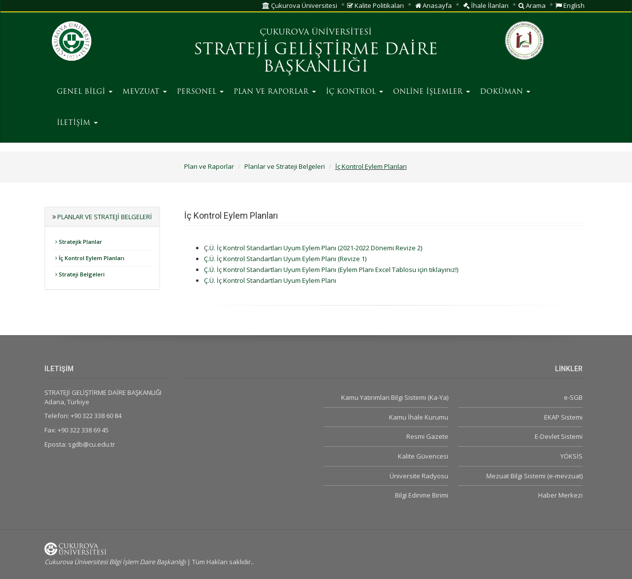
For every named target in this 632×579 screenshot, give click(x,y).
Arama (532, 5)
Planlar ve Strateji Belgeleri (284, 166)
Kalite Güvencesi (423, 456)
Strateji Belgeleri (80, 274)
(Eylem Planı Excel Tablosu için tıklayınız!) (398, 269)
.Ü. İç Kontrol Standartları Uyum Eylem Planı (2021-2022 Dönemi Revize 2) (315, 247)
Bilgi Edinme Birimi (421, 495)
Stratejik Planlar (78, 241)
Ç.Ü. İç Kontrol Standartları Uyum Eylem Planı (270, 269)
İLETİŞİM (77, 123)
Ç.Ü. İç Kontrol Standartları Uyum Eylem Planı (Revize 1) (285, 258)
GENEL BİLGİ (85, 92)
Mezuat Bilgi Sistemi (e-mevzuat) (534, 475)
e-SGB (573, 397)
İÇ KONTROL (354, 92)
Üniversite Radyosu (419, 475)
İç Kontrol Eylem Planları (371, 166)
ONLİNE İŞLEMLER (431, 92)
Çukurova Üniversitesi (299, 5)
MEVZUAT (144, 92)
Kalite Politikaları (375, 5)
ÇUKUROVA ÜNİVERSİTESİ (316, 33)
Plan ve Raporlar (209, 166)
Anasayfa (433, 5)
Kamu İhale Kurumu (418, 417)
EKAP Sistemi (563, 417)
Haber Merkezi (560, 495)
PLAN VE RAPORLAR (275, 92)
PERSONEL (200, 92)
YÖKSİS (571, 456)
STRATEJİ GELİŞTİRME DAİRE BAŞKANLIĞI (316, 59)
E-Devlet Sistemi (559, 436)
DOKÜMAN (505, 92)
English (570, 5)
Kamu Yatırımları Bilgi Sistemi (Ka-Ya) (394, 397)
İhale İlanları (486, 5)
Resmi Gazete (427, 436)
